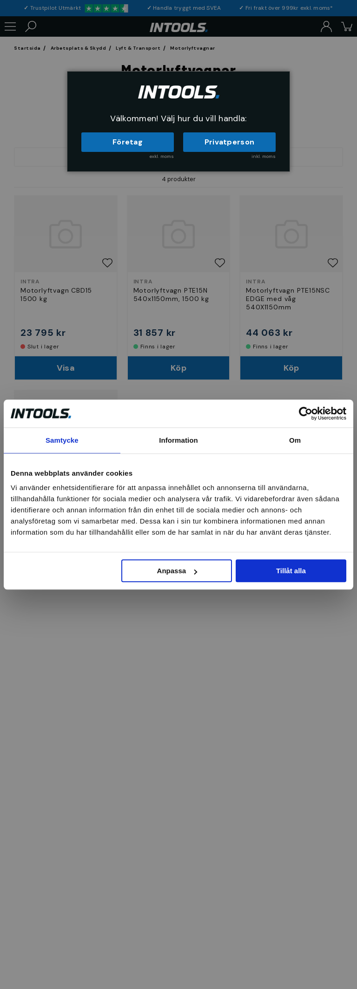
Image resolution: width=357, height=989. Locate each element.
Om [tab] (295, 440)
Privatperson (230, 142)
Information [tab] (178, 440)
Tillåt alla (291, 571)
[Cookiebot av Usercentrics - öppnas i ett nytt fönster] (305, 413)
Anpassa (177, 571)
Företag (127, 142)
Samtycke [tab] (62, 440)
